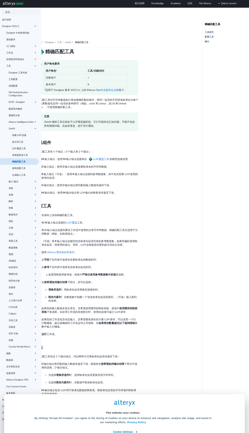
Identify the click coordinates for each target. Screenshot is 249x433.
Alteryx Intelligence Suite (22, 121)
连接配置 (13, 85)
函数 (21, 353)
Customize (151, 417)
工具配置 (13, 79)
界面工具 (22, 240)
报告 (22, 221)
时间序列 (22, 267)
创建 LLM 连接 (19, 135)
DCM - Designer (22, 102)
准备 (22, 188)
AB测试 (22, 260)
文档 (22, 227)
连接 (22, 194)
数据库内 (22, 214)
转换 (22, 207)
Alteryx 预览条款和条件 (102, 242)
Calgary (22, 313)
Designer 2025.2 (19, 26)
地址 (22, 293)
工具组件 (209, 32)
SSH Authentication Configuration (18, 94)
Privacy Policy (136, 397)
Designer (91, 32)
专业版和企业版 (151, 80)
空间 (22, 234)
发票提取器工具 (20, 155)
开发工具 (22, 320)
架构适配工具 (19, 168)
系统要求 (10, 39)
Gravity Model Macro (22, 346)
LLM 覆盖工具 (19, 148)
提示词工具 (17, 141)
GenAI (22, 128)
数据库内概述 (15, 108)
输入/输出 (22, 181)
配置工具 (209, 36)
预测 (22, 254)
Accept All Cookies (98, 417)
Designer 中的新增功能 (17, 32)
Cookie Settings (123, 407)
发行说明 (6, 19)
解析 (22, 201)
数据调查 (22, 247)
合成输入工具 (19, 174)
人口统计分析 (22, 300)
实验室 (22, 326)
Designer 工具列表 (18, 72)
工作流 (21, 52)
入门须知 (21, 46)
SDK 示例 (22, 333)
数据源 (21, 360)
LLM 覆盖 (113, 213)
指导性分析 (22, 280)
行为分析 (22, 307)
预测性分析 (14, 115)
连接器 (22, 287)
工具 (21, 65)
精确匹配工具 (19, 161)
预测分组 (22, 274)
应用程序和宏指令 (21, 59)
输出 (207, 41)
